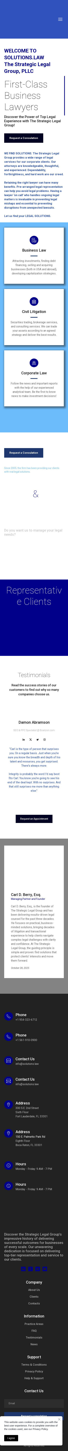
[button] (23, 138)
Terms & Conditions (34, 1364)
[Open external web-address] (8, 1104)
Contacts (34, 1303)
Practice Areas (34, 1324)
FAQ (34, 1330)
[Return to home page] (28, 19)
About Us (34, 1290)
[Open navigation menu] (60, 19)
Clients (34, 1296)
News (34, 1344)
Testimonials (34, 1337)
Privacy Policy (34, 1371)
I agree (11, 1438)
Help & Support (34, 1378)
